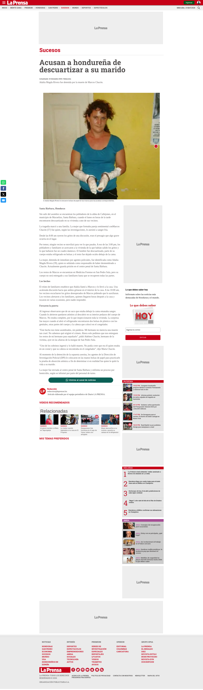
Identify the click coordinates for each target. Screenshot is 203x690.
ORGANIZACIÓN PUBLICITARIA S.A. (54, 682)
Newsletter (140, 676)
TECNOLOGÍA (72, 659)
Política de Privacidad (100, 676)
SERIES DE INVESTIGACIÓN (99, 647)
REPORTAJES (98, 654)
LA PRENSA (146, 646)
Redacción (67, 79)
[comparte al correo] (3, 200)
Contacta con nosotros (123, 676)
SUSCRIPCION (147, 662)
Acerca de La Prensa (80, 676)
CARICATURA (123, 651)
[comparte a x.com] (3, 194)
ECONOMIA (47, 651)
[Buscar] (199, 8)
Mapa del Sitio (154, 676)
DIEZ (143, 651)
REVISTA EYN (147, 659)
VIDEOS (95, 659)
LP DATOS (96, 656)
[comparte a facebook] (3, 188)
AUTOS (70, 662)
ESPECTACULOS (74, 649)
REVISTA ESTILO (149, 654)
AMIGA (70, 654)
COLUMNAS (122, 649)
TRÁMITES (97, 662)
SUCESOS (46, 654)
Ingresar (189, 3)
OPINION (120, 642)
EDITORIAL (121, 646)
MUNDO (45, 656)
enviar (143, 337)
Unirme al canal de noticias (82, 380)
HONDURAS (47, 646)
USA (44, 659)
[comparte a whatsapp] (3, 182)
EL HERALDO (147, 649)
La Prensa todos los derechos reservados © (54, 676)
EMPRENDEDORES (75, 651)
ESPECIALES (97, 651)
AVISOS (95, 664)
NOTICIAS (46, 642)
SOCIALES (71, 656)
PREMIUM (96, 642)
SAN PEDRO (47, 649)
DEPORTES (72, 646)
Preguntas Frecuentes (81, 677)
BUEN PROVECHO (149, 656)
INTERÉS (71, 642)
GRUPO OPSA (147, 642)
